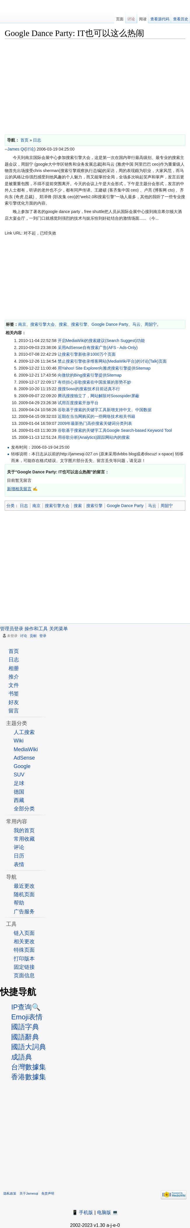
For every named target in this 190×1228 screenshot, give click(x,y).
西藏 (19, 800)
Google (22, 766)
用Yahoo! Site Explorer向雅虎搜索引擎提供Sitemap (104, 368)
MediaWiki (26, 749)
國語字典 (25, 1027)
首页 (13, 651)
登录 (42, 636)
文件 (13, 685)
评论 (19, 847)
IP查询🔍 (26, 1007)
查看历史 (180, 19)
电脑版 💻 (107, 1212)
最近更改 (24, 886)
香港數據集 (28, 1077)
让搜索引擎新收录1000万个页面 (87, 354)
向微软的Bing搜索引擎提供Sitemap (90, 375)
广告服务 (24, 911)
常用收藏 (24, 839)
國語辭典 (25, 1037)
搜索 (63, 324)
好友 (13, 702)
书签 (13, 694)
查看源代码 (159, 19)
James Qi (15, 149)
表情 (19, 864)
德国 (19, 792)
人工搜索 (24, 732)
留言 (13, 711)
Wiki (19, 741)
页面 (120, 19)
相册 (13, 668)
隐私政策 (9, 1193)
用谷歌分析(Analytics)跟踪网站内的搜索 (94, 437)
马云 (136, 324)
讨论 (30, 149)
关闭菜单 (58, 628)
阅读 (143, 19)
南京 (22, 324)
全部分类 (24, 809)
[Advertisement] (95, 85)
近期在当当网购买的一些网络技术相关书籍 (96, 416)
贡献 (33, 636)
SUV (19, 775)
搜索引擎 (79, 324)
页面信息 (24, 975)
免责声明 (47, 1193)
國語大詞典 (28, 1047)
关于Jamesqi (29, 1193)
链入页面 (24, 933)
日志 (24, 505)
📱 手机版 (82, 1212)
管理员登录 (11, 628)
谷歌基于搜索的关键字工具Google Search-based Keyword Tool (115, 430)
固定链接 (24, 967)
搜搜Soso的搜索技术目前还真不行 (89, 388)
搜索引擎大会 (42, 324)
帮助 (19, 903)
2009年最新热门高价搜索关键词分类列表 (95, 423)
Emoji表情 (27, 1017)
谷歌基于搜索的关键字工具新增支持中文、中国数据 (105, 409)
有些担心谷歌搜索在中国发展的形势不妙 (94, 382)
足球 (19, 783)
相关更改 (24, 941)
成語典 (21, 1057)
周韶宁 (151, 324)
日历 (19, 856)
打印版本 (24, 959)
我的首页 (24, 830)
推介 (13, 677)
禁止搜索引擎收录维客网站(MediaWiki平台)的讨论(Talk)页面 (112, 361)
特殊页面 (24, 950)
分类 (10, 505)
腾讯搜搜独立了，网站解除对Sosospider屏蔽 (98, 395)
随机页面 (24, 894)
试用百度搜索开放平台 (78, 402)
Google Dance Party (110, 324)
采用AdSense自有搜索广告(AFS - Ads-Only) (98, 347)
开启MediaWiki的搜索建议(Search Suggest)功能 (101, 340)
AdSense (24, 758)
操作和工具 (36, 628)
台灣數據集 (28, 1067)
